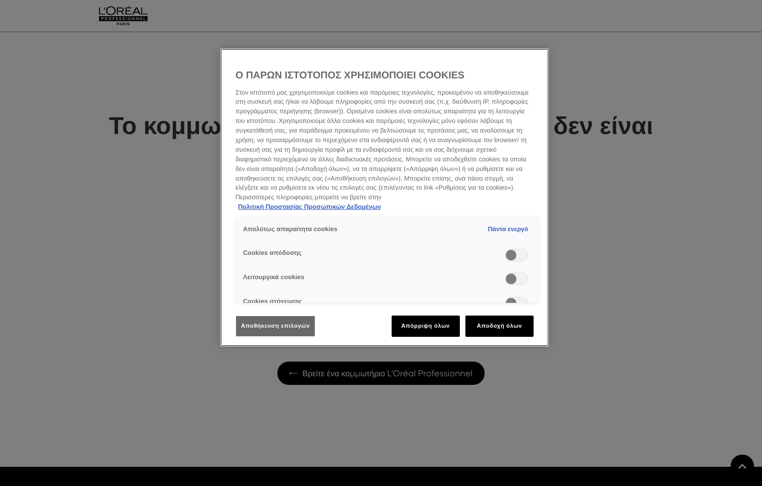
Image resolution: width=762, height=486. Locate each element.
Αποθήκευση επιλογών (275, 326)
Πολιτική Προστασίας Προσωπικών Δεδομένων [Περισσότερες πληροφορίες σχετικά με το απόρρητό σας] (309, 206)
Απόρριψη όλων (425, 326)
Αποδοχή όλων (499, 326)
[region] (384, 197)
